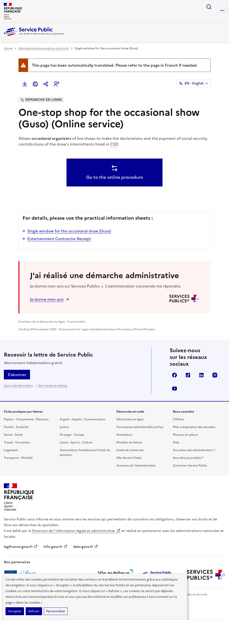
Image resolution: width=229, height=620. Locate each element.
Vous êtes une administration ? (194, 450)
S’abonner (17, 374)
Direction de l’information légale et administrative (76, 530)
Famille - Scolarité (16, 427)
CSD (114, 144)
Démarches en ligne (130, 419)
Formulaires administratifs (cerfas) (139, 427)
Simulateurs (124, 435)
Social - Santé (13, 435)
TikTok (188, 375)
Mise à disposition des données (194, 427)
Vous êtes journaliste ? (188, 458)
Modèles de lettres (129, 442)
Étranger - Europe (72, 435)
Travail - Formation (17, 442)
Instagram (215, 375)
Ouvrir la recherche (209, 7)
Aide (176, 442)
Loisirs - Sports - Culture (76, 442)
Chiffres (178, 419)
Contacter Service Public (190, 465)
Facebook (174, 375)
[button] (56, 84)
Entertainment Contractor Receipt (59, 239)
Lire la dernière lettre (18, 386)
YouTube (174, 388)
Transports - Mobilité (18, 458)
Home (8, 48)
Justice (64, 427)
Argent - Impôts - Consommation (82, 419)
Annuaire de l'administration (136, 465)
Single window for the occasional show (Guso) (69, 231)
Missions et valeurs (185, 435)
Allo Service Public (129, 458)
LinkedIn (201, 375)
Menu (222, 10)
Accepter (14, 611)
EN (194, 83)
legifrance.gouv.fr (21, 546)
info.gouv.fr (55, 546)
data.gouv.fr (85, 546)
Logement (11, 450)
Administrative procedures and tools (43, 48)
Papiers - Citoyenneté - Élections (26, 419)
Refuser (33, 611)
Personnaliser (55, 611)
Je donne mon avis (47, 299)
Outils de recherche (130, 450)
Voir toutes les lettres (52, 386)
